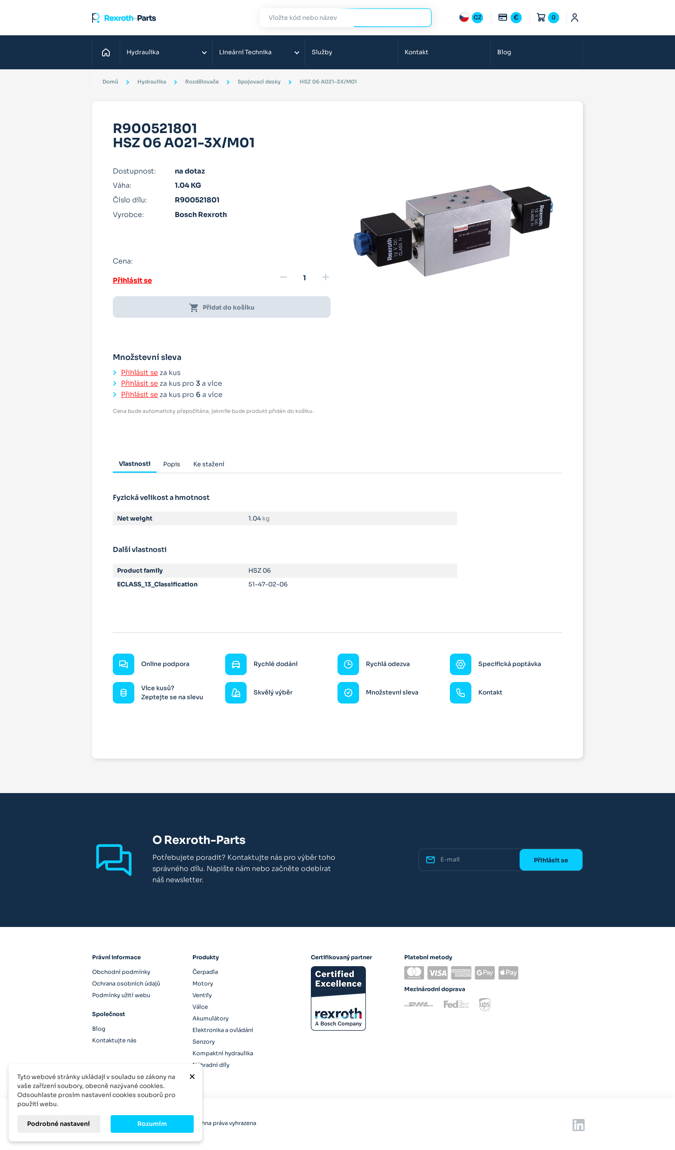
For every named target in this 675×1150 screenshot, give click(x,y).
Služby (322, 52)
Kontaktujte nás (114, 1040)
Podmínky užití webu (121, 995)
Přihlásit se (132, 280)
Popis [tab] (171, 464)
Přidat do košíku (221, 308)
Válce (200, 1007)
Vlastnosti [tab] (135, 464)
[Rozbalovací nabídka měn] (510, 17)
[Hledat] (339, 17)
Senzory (203, 1041)
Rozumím (152, 1124)
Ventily (202, 995)
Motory (202, 983)
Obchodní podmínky (121, 972)
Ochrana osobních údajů (126, 983)
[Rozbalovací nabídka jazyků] (471, 17)
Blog (504, 52)
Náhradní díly (210, 1065)
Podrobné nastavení (58, 1124)
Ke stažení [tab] (208, 464)
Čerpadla (205, 972)
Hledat (420, 17)
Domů (108, 52)
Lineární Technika (245, 52)
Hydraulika (143, 52)
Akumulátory (210, 1018)
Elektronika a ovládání (222, 1030)
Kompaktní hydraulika (222, 1053)
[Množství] (304, 278)
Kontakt (416, 52)
